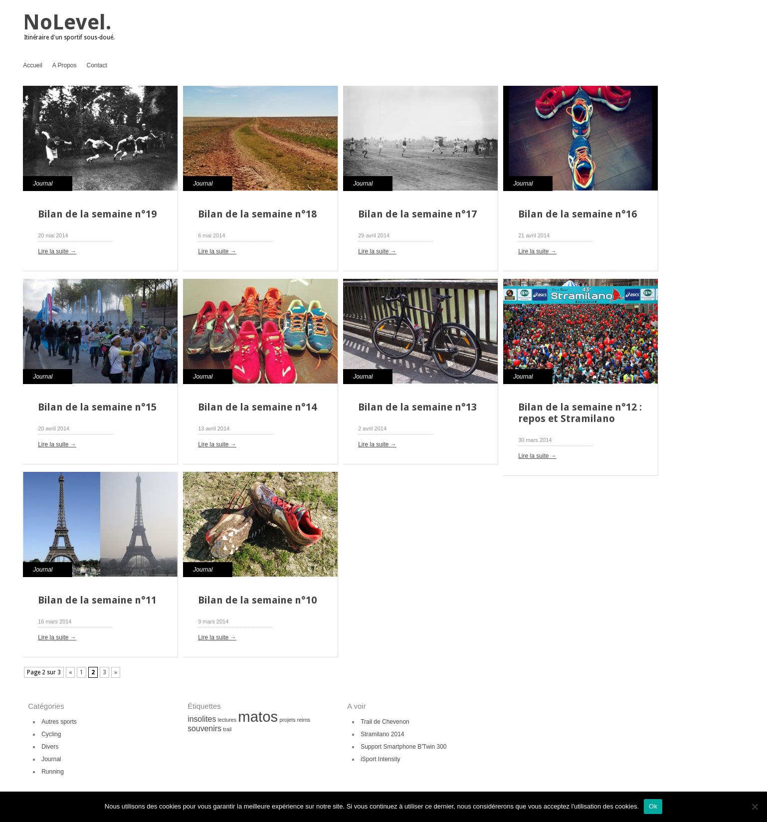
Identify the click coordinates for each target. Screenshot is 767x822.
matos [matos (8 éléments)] (258, 716)
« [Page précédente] (70, 672)
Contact (97, 65)
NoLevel (64, 22)
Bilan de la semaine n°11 (97, 600)
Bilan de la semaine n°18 (257, 214)
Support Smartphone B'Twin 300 (403, 746)
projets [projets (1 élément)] (288, 720)
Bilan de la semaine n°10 (257, 600)
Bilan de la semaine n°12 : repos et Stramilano (580, 412)
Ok (653, 806)
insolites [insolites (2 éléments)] (202, 719)
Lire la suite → (57, 251)
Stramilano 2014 (382, 734)
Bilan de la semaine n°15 (97, 407)
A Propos (64, 65)
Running (52, 771)
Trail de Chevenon (385, 721)
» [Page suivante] (115, 672)
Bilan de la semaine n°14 (257, 407)
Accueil (32, 65)
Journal (42, 183)
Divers (49, 746)
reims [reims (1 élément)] (303, 720)
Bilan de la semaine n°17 (417, 214)
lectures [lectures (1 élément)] (227, 720)
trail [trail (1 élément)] (227, 729)
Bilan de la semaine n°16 (577, 214)
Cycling (51, 734)
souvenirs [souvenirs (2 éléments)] (204, 728)
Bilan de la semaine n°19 (97, 214)
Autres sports (59, 721)
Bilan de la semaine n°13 (417, 407)
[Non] (755, 807)
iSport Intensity (380, 759)
